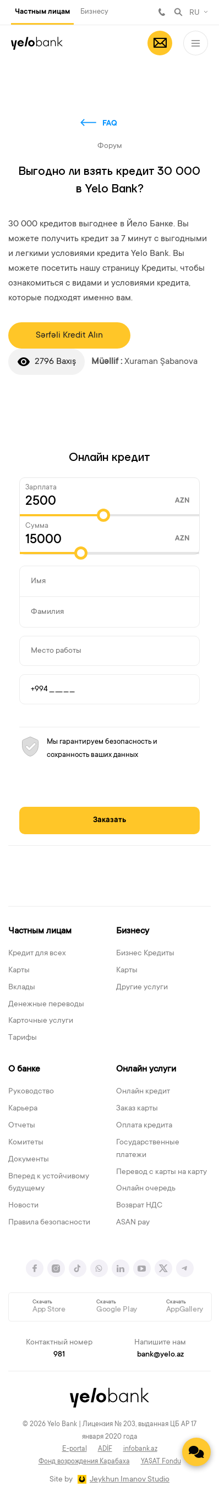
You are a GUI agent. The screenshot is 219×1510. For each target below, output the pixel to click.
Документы (28, 1159)
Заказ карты (137, 1108)
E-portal (74, 1449)
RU (194, 13)
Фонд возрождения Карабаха (84, 1462)
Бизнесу (94, 12)
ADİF (105, 1449)
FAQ (109, 123)
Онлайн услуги (146, 1069)
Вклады (21, 987)
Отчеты (21, 1125)
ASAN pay (133, 1222)
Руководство (31, 1091)
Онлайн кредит (143, 1091)
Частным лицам (42, 12)
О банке (24, 1069)
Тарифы (22, 1038)
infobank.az (140, 1449)
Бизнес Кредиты (145, 953)
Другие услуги (142, 987)
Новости (23, 1205)
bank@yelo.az (160, 1355)
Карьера (22, 1108)
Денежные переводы (46, 1004)
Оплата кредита (144, 1125)
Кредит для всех (37, 953)
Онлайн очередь (146, 1188)
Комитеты (25, 1142)
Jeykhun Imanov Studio (129, 1479)
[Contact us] (196, 1452)
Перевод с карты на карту (161, 1172)
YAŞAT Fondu (161, 1462)
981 (161, 12)
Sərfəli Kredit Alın (69, 335)
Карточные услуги (40, 1021)
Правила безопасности (49, 1222)
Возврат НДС (139, 1205)
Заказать (109, 820)
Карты (19, 970)
